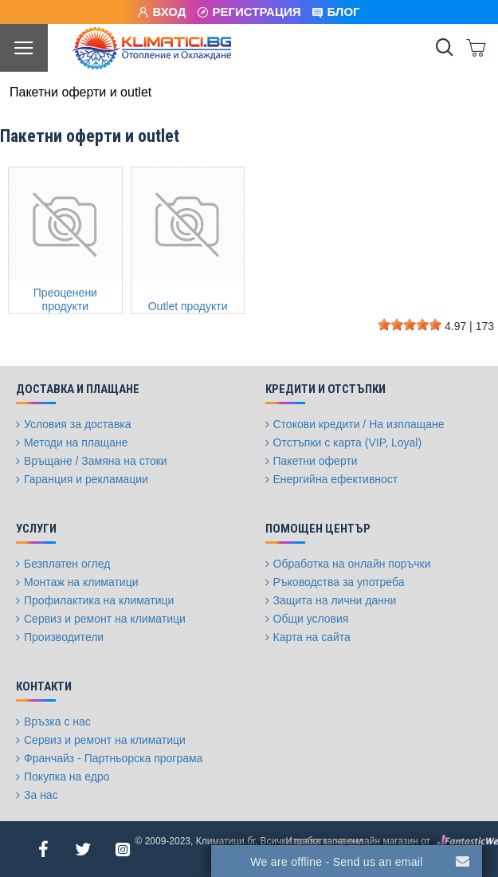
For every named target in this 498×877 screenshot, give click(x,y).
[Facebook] (43, 849)
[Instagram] (123, 849)
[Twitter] (83, 849)
